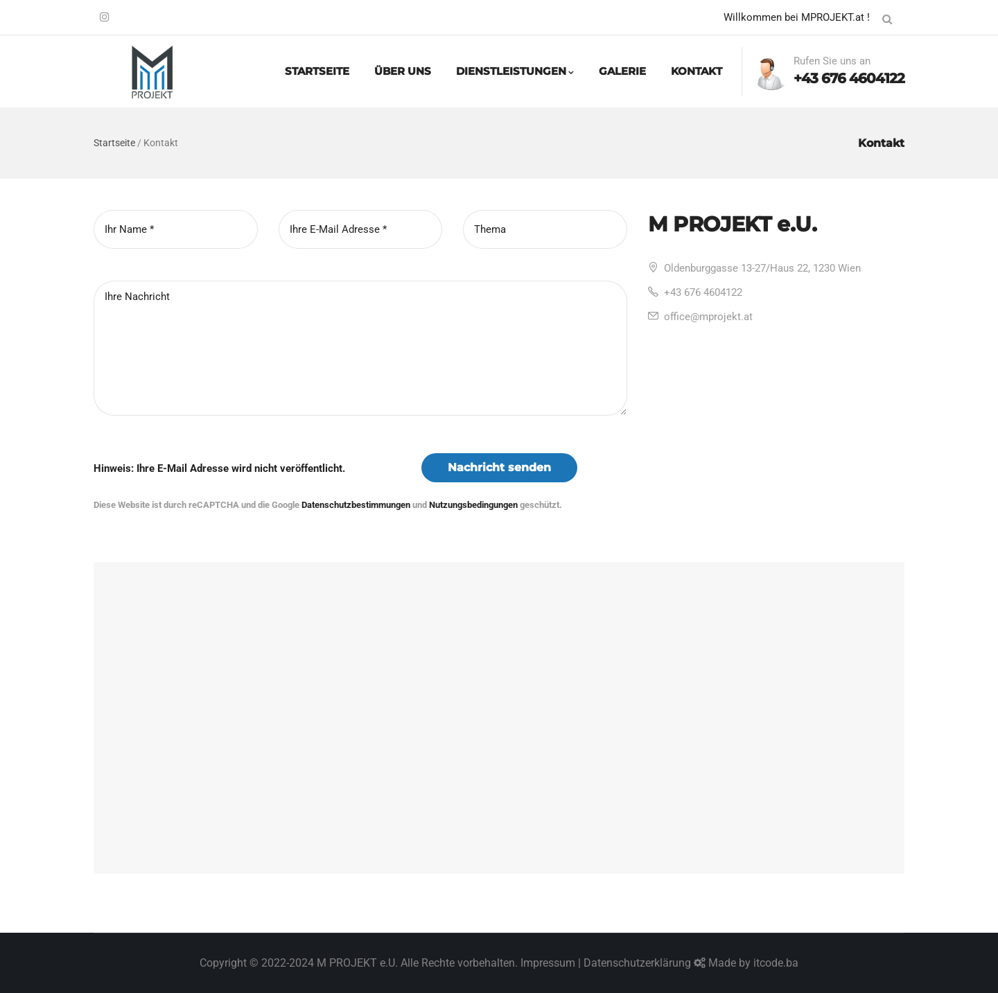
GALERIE (622, 71)
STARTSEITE (317, 71)
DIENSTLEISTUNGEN (515, 71)
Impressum (547, 962)
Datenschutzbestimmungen (355, 505)
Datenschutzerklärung (637, 962)
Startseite (114, 142)
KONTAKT (696, 71)
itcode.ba (775, 962)
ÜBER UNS (402, 71)
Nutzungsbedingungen (473, 505)
